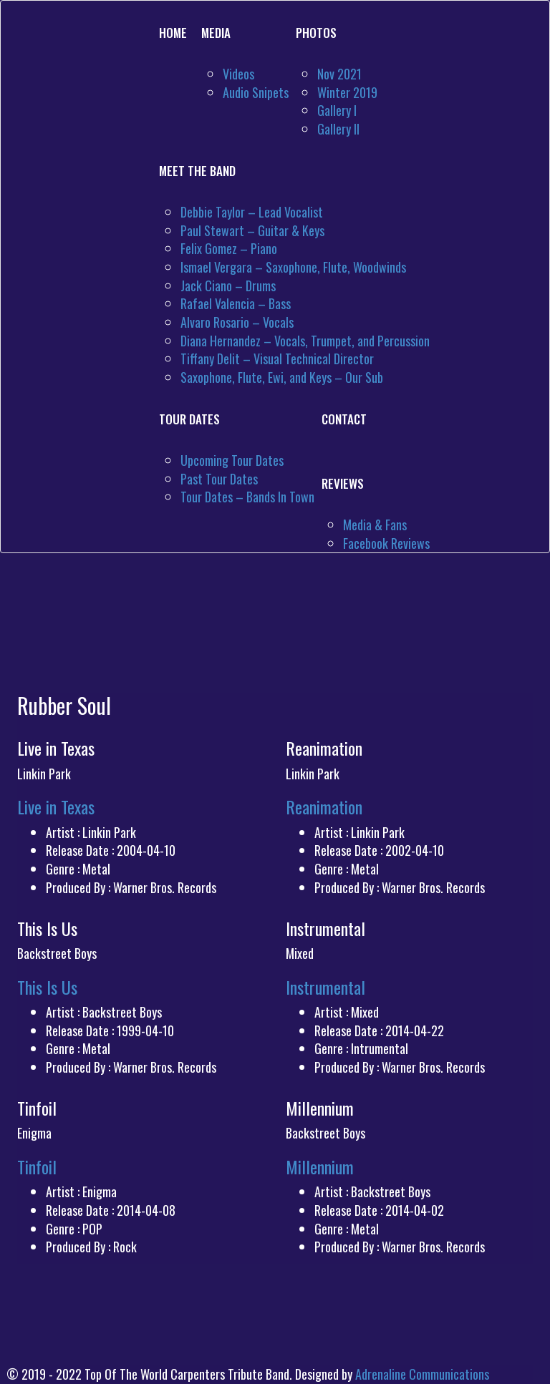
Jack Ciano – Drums (228, 285)
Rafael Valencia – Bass (235, 303)
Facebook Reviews (386, 543)
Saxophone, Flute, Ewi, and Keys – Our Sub (281, 377)
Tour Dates (189, 419)
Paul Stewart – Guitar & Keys (252, 230)
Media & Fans (375, 524)
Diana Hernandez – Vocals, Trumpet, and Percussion (305, 340)
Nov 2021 (339, 73)
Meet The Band (197, 171)
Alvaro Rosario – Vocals (237, 322)
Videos (238, 73)
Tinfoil (37, 1166)
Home (173, 33)
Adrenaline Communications (422, 1374)
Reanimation (324, 806)
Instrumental (325, 987)
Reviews (343, 483)
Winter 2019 (347, 92)
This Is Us (47, 987)
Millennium (320, 1166)
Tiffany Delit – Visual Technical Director (277, 358)
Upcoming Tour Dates (232, 460)
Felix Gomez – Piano (228, 248)
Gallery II (338, 129)
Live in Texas (56, 806)
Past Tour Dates (219, 478)
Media (216, 33)
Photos (316, 33)
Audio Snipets (256, 92)
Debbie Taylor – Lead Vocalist (251, 212)
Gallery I (337, 110)
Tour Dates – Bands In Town (247, 496)
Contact (344, 419)
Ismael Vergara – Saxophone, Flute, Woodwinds (293, 267)
